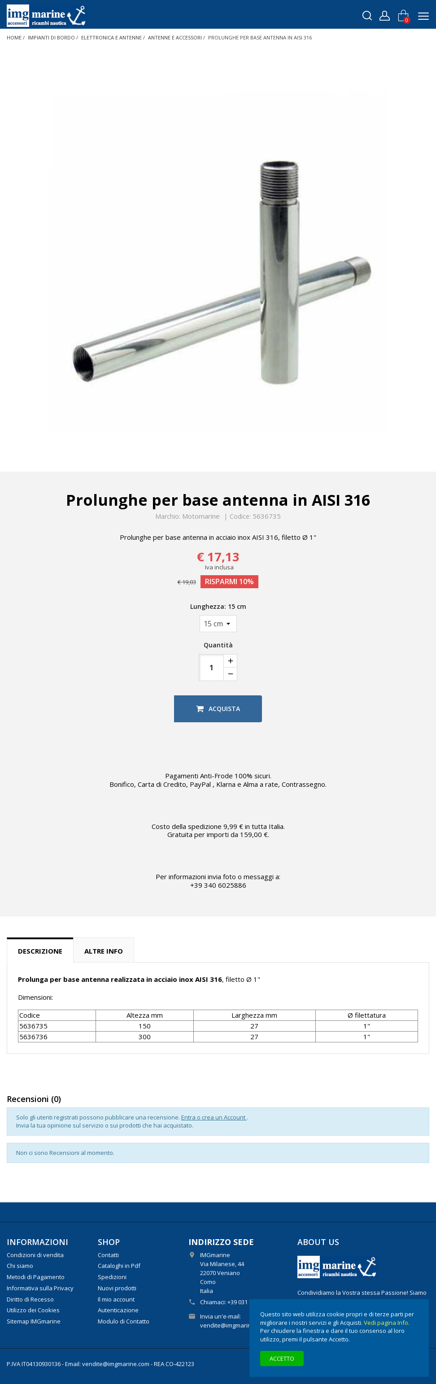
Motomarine (201, 516)
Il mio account (116, 1299)
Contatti (108, 1255)
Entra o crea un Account (214, 1117)
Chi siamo (20, 1266)
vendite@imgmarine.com (233, 1325)
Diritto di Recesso (30, 1299)
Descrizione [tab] (40, 950)
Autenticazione (118, 1310)
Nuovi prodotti (117, 1288)
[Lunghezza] (218, 623)
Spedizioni (112, 1277)
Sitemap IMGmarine (34, 1321)
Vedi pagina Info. (387, 1323)
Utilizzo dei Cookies (33, 1310)
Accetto (282, 1358)
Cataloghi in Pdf (119, 1266)
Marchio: (167, 516)
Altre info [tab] (103, 950)
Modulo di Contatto (123, 1321)
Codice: (240, 516)
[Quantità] (211, 667)
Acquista (218, 708)
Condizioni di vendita (35, 1255)
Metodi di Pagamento (36, 1277)
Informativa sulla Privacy (40, 1288)
